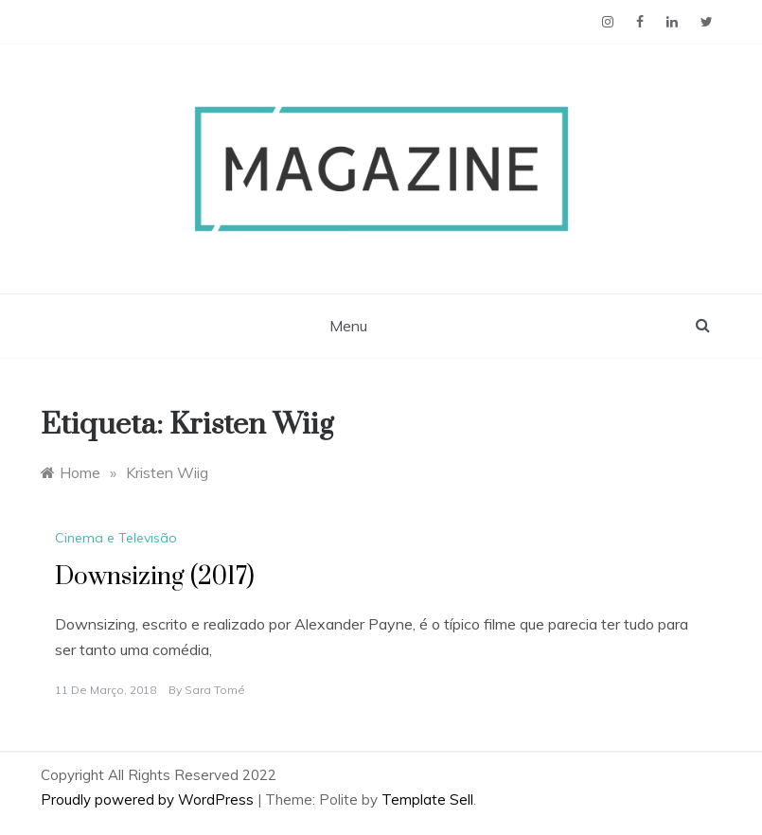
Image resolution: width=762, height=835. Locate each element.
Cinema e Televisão (116, 537)
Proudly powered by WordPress (149, 799)
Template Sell (427, 799)
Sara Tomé (215, 690)
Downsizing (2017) (155, 577)
